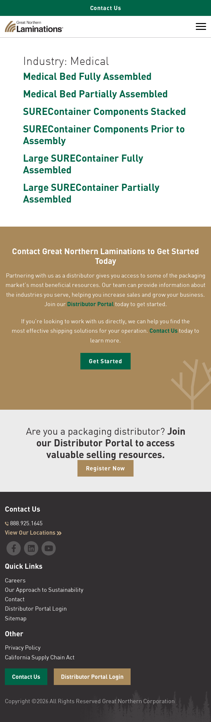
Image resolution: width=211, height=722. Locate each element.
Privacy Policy (23, 647)
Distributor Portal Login (36, 608)
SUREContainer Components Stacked (104, 111)
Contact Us (105, 7)
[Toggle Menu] (201, 26)
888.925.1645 (23, 523)
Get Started (105, 361)
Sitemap (16, 618)
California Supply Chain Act (40, 657)
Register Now (105, 468)
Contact (15, 599)
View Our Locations (33, 532)
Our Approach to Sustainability (44, 589)
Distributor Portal (90, 303)
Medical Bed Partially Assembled (95, 93)
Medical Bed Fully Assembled (87, 76)
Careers (15, 580)
